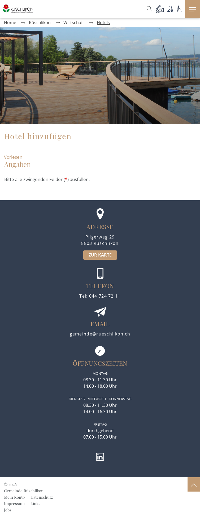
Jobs (7, 509)
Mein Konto (14, 497)
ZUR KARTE (100, 255)
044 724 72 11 (105, 296)
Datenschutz (42, 497)
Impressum (14, 503)
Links (35, 503)
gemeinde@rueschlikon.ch (100, 334)
